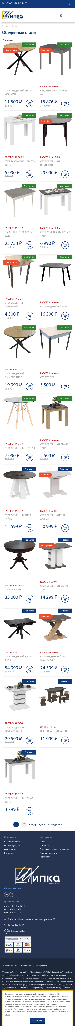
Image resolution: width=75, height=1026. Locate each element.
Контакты (9, 853)
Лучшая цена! (48, 727)
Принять (37, 1020)
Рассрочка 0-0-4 (49, 87)
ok (11, 894)
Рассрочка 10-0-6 (14, 157)
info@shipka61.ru (17, 931)
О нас (42, 842)
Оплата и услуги (12, 845)
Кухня (15, 26)
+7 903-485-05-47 (16, 3)
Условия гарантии (48, 853)
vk (6, 894)
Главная (6, 26)
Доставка (44, 845)
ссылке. (7, 1014)
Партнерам (45, 857)
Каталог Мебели (12, 842)
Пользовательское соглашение (55, 849)
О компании (10, 849)
